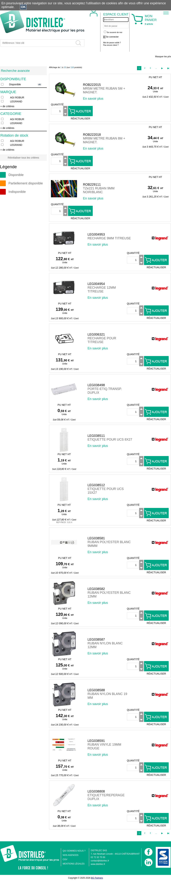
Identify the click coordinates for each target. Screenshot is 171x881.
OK (23, 7)
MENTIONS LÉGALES (73, 864)
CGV (65, 859)
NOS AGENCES (70, 855)
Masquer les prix (163, 56)
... (156, 68)
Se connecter (112, 37)
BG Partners (97, 878)
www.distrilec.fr (98, 864)
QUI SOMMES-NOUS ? (74, 851)
